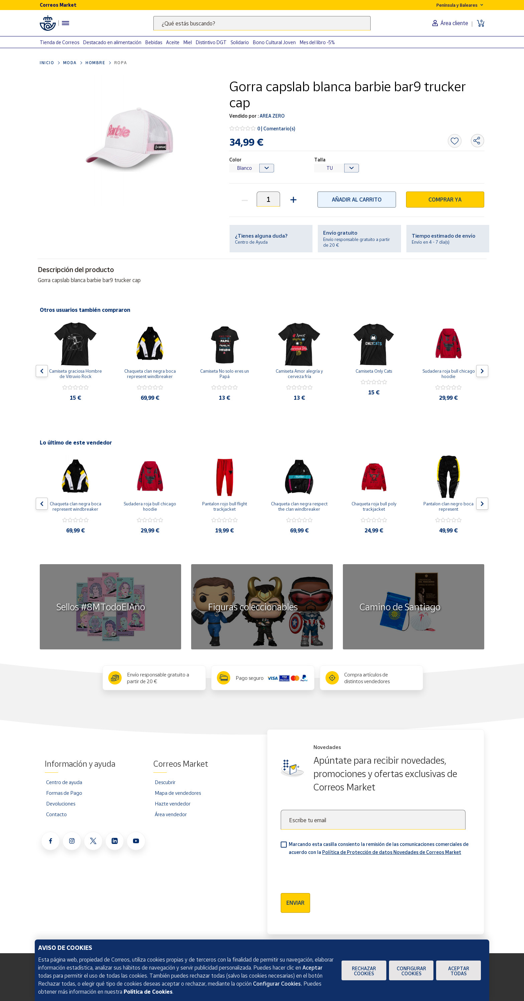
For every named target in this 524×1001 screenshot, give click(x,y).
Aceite (172, 42)
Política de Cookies (148, 991)
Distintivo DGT (211, 42)
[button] (292, 199)
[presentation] (331, 872)
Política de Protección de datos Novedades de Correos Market (391, 852)
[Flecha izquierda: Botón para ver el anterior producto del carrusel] (42, 371)
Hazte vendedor (172, 803)
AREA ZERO (272, 116)
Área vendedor (171, 814)
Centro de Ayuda (251, 242)
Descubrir (165, 782)
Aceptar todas (458, 971)
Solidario (240, 42)
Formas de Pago (64, 793)
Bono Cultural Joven (274, 42)
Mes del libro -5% (317, 42)
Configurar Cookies (411, 971)
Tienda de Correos (59, 42)
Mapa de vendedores (178, 793)
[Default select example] (252, 168)
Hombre (96, 62)
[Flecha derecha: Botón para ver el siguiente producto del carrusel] (482, 371)
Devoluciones (60, 803)
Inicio (47, 62)
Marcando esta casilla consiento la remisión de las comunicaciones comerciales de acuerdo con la (379, 848)
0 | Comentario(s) (276, 128)
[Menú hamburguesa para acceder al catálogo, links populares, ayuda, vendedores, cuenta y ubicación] (65, 23)
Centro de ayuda (64, 782)
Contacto (56, 814)
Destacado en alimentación (112, 42)
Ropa (120, 62)
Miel (187, 42)
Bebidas (153, 42)
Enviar (295, 902)
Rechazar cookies (364, 971)
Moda (70, 62)
